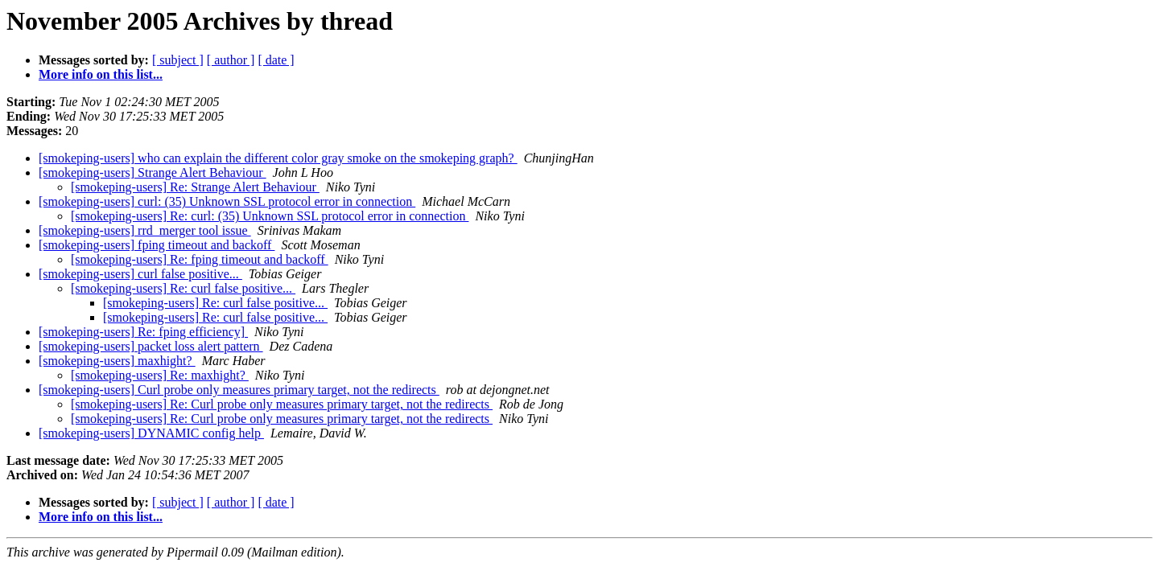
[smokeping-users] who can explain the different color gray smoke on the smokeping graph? (278, 158)
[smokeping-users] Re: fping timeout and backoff (199, 259)
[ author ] (231, 60)
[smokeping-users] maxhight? (117, 361)
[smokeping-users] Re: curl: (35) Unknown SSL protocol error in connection (269, 216)
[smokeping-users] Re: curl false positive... (183, 288)
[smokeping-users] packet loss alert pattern (151, 346)
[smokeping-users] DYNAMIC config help (151, 433)
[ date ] (276, 60)
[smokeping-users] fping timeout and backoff (156, 245)
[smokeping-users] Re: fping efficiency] (143, 332)
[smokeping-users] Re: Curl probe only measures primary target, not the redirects (282, 404)
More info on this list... (101, 74)
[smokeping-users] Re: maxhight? (160, 375)
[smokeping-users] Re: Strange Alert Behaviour (195, 187)
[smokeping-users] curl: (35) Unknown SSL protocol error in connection (227, 201)
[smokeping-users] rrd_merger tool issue (145, 230)
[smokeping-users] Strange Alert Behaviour (152, 172)
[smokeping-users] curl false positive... (140, 274)
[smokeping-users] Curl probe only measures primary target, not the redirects (239, 389)
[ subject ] (178, 60)
